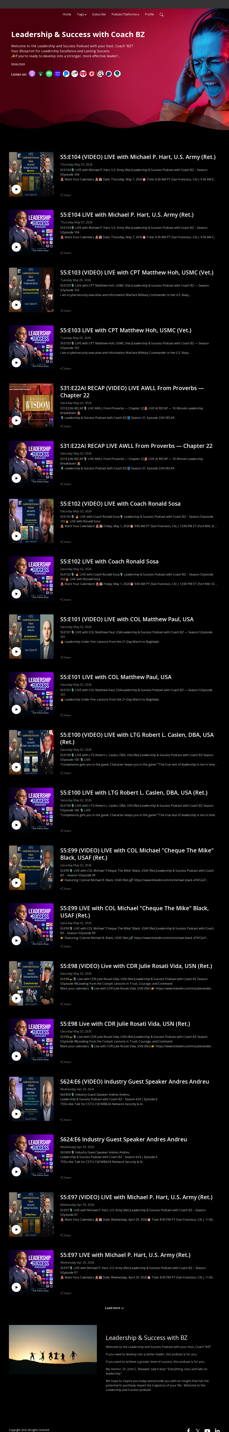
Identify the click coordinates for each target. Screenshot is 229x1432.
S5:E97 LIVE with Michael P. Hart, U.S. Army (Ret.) (125, 1254)
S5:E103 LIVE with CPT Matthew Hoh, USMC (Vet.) (125, 330)
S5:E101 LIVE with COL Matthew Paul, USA (116, 677)
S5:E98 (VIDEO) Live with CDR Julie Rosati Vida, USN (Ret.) (136, 965)
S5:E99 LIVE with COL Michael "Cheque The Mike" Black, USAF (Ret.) (134, 911)
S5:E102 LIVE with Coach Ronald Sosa (109, 561)
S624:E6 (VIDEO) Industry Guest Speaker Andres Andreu (134, 1081)
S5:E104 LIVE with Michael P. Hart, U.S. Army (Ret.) (127, 214)
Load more (114, 1308)
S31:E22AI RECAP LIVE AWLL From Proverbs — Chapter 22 (136, 445)
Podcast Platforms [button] (124, 14)
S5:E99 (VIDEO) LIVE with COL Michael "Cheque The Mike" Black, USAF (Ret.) (137, 854)
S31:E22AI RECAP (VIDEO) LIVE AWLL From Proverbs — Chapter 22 (132, 391)
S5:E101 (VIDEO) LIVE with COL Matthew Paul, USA (127, 619)
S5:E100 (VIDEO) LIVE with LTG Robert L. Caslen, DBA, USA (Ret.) (137, 738)
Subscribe (99, 14)
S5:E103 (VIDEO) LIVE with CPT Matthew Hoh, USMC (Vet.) (136, 272)
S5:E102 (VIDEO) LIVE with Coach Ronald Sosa (120, 503)
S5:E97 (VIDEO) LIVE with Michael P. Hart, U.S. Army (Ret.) (136, 1197)
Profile (149, 14)
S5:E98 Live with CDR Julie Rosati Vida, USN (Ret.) (125, 1023)
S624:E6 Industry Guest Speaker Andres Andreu (123, 1139)
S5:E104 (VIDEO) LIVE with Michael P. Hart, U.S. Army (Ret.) (138, 156)
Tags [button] (80, 14)
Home (67, 14)
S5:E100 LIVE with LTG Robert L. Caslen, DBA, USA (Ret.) (134, 792)
